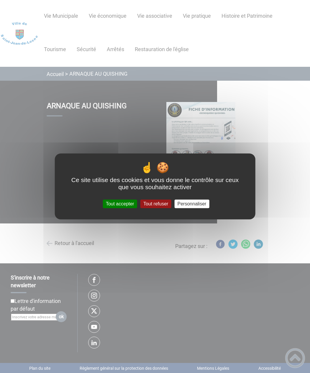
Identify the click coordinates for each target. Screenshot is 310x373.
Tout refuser (155, 203)
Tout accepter (120, 203)
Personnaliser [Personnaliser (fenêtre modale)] (192, 203)
